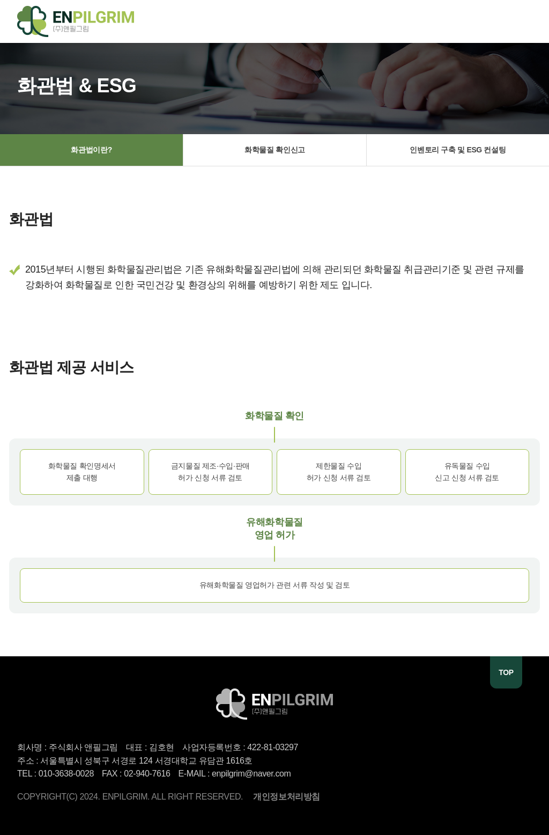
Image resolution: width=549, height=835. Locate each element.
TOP (506, 672)
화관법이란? (91, 149)
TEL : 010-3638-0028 (55, 773)
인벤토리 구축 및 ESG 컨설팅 (458, 149)
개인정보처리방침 (286, 796)
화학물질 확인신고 (274, 149)
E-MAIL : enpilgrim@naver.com (235, 773)
